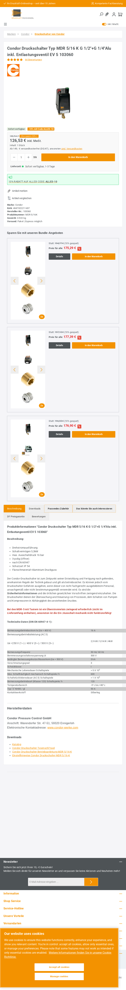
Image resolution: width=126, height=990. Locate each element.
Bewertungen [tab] (39, 516)
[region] (63, 103)
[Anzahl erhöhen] (28, 157)
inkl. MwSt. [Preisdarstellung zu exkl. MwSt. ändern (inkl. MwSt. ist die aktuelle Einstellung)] (110, 24)
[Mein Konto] (114, 14)
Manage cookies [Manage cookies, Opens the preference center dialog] (59, 976)
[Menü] (5, 24)
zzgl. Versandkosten (71, 148)
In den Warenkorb (78, 157)
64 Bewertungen (33, 59)
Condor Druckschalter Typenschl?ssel (33, 748)
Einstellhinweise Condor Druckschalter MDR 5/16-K (41, 755)
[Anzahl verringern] (14, 157)
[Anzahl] (21, 157)
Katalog (16, 744)
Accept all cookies (59, 967)
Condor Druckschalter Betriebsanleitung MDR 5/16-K (42, 751)
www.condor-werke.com (62, 727)
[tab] (14, 509)
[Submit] (91, 882)
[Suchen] (101, 14)
